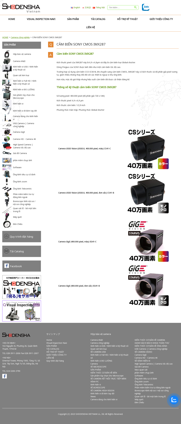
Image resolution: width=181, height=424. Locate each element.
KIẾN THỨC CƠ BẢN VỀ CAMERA (150, 340)
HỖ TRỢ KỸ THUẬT (127, 19)
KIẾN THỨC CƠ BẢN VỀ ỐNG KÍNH (151, 346)
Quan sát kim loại (98, 349)
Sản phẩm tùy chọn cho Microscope (106, 375)
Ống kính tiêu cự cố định (146, 378)
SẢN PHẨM (73, 19)
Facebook (16, 266)
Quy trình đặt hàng (21, 236)
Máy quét (139, 399)
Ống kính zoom (142, 381)
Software (139, 375)
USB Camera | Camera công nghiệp (151, 349)
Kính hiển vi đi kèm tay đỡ (102, 393)
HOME (5, 37)
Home (11, 19)
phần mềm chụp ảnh (144, 372)
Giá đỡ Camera (141, 366)
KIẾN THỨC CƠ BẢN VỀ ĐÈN (103, 372)
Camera (94, 363)
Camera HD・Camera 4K (146, 357)
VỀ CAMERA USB (98, 351)
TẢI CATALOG (98, 19)
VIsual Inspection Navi (41, 19)
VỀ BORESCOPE (97, 387)
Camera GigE (140, 354)
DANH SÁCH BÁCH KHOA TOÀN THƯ (152, 343)
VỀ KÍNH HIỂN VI (142, 360)
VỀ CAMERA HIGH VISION (102, 390)
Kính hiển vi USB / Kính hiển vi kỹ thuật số (109, 346)
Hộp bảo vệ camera (100, 334)
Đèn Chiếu (139, 402)
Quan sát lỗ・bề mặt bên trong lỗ (150, 396)
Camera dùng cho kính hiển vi (103, 399)
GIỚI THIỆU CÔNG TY (161, 19)
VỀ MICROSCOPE (98, 366)
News (93, 396)
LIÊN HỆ (90, 27)
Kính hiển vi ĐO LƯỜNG (101, 360)
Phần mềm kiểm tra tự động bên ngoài (152, 387)
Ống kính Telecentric (144, 384)
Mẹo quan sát (141, 369)
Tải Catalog (17, 251)
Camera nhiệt (96, 340)
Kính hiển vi (95, 384)
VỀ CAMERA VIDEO (143, 351)
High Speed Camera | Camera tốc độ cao (154, 363)
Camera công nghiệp (20, 37)
